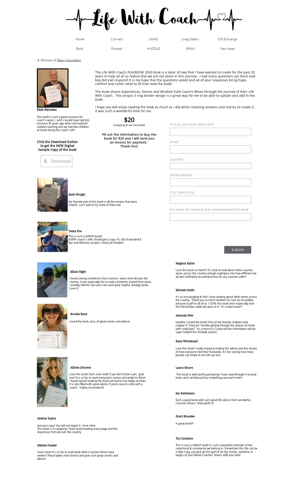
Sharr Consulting (69, 60)
